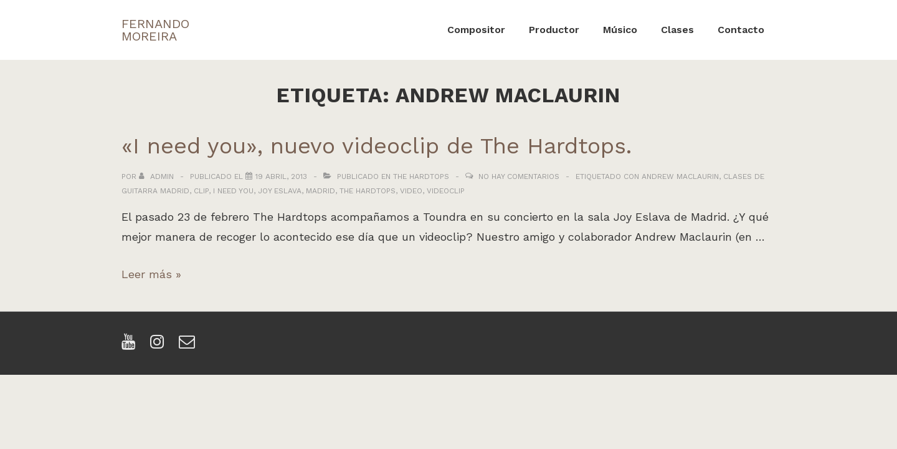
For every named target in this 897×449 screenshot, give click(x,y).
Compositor (476, 30)
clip (201, 190)
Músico (620, 30)
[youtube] (131, 345)
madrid (320, 190)
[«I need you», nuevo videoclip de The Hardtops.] (281, 176)
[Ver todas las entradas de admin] (157, 176)
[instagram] (159, 345)
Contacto (741, 30)
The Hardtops (421, 176)
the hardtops (367, 190)
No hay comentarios (518, 176)
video (411, 190)
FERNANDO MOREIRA (155, 30)
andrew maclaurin (680, 176)
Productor (554, 30)
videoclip (446, 190)
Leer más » (151, 274)
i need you (233, 190)
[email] (188, 345)
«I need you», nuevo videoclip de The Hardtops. (376, 146)
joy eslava (279, 190)
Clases (677, 30)
